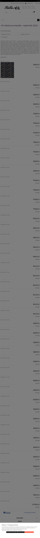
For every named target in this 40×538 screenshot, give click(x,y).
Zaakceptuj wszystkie (29, 532)
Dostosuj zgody (21, 532)
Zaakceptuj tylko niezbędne (12, 532)
